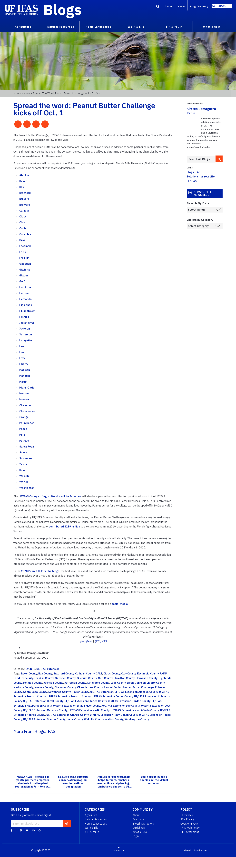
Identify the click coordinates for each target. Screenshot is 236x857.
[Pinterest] (21, 830)
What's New (140, 832)
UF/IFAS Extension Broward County (69, 696)
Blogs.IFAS (193, 172)
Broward (24, 204)
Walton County (114, 719)
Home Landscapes (96, 823)
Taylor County (80, 691)
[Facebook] (11, 830)
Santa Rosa (26, 446)
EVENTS (30, 669)
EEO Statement (189, 832)
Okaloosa (25, 405)
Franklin (24, 257)
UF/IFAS (192, 181)
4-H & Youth (92, 832)
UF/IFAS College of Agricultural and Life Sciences (50, 496)
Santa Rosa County (35, 691)
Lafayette (25, 340)
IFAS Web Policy (190, 827)
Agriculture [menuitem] (23, 26)
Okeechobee (27, 411)
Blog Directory (199, 6)
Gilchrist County (87, 678)
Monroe (24, 393)
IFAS (205, 850)
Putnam (24, 440)
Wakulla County (94, 719)
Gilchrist (24, 269)
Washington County (137, 719)
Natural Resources (96, 819)
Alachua (24, 175)
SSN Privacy (187, 819)
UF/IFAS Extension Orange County (67, 714)
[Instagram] (39, 830)
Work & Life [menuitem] (136, 26)
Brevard (24, 198)
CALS (99, 673)
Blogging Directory (143, 823)
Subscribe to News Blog (203, 193)
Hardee (24, 293)
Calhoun (24, 210)
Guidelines (139, 827)
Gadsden (25, 263)
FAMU (22, 251)
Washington (26, 487)
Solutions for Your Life (201, 176)
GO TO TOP (119, 850)
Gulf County (105, 678)
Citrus (23, 216)
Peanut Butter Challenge (138, 687)
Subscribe (223, 6)
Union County (75, 719)
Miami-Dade (26, 387)
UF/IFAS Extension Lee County (121, 705)
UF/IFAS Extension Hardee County (129, 701)
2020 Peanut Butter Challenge (40, 571)
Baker (23, 181)
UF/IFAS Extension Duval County (43, 701)
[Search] (158, 7)
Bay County (45, 673)
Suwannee (25, 458)
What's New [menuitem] (211, 26)
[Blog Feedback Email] (33, 830)
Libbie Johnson (136, 682)
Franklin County (44, 678)
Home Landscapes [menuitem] (98, 26)
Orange (24, 417)
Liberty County (156, 682)
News (27, 93)
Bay (21, 187)
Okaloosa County (65, 687)
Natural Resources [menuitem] (60, 26)
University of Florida (192, 850)
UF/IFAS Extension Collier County (112, 696)
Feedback (138, 819)
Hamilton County (124, 678)
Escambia (25, 246)
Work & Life (91, 827)
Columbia (25, 234)
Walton (24, 482)
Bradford (25, 193)
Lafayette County (98, 682)
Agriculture (91, 815)
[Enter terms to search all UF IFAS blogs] (201, 159)
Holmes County (32, 682)
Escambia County (148, 673)
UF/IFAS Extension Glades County (86, 701)
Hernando (25, 299)
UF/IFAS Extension (47, 669)
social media (120, 603)
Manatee (24, 375)
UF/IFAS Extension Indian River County (77, 705)
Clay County (128, 673)
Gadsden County (65, 678)
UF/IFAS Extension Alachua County (136, 691)
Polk (22, 434)
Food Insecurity (23, 678)
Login (136, 836)
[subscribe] (67, 823)
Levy (22, 358)
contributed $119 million (64, 526)
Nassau (24, 399)
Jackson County (53, 682)
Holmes (24, 316)
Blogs (62, 9)
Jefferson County (75, 682)
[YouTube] (27, 830)
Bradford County (63, 673)
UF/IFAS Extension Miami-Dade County (135, 710)
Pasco (23, 428)
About (168, 6)
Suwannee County (59, 691)
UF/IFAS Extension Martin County (89, 710)
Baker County (28, 673)
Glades (24, 275)
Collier (23, 228)
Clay (22, 222)
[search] (219, 159)
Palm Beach (26, 423)
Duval (22, 240)
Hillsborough (27, 310)
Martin (23, 381)
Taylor (23, 464)
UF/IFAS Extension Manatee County (45, 710)
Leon (22, 352)
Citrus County (111, 673)
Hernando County (146, 678)
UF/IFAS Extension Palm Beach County (114, 714)
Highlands (25, 305)
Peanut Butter (113, 687)
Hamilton (25, 287)
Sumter (24, 452)
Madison (24, 369)
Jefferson (25, 334)
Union (22, 470)
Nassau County (43, 687)
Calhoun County (85, 673)
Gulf (22, 281)
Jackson (24, 328)
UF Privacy (186, 815)
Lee (21, 346)
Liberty (23, 364)
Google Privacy (189, 823)
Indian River (26, 322)
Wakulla (24, 476)
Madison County (23, 687)
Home (181, 6)
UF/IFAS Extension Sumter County (44, 719)
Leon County (118, 682)
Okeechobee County (90, 687)
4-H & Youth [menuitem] (173, 26)
